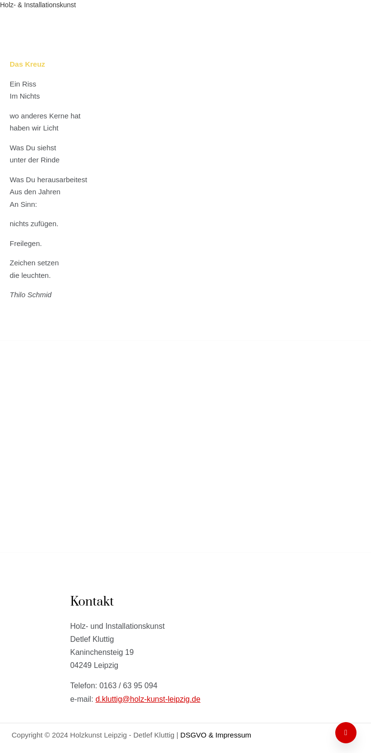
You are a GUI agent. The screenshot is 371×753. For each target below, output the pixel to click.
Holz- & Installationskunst (156, 368)
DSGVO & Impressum (215, 735)
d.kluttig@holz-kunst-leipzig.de (148, 699)
